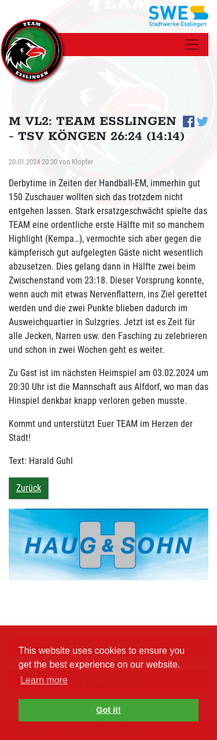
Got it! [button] (108, 710)
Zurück (28, 488)
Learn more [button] (44, 680)
